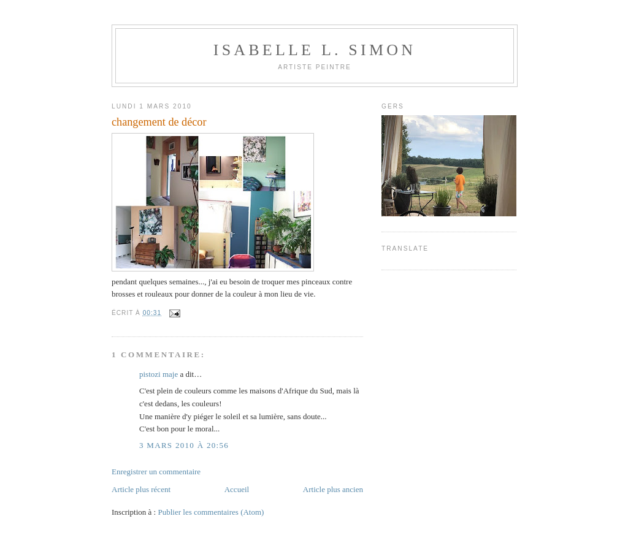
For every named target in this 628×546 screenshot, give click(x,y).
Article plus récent (141, 489)
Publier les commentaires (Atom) (211, 512)
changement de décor (159, 122)
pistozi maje (158, 374)
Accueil (236, 489)
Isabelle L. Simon (314, 50)
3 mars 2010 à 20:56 (184, 445)
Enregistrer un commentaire (156, 471)
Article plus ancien (333, 489)
